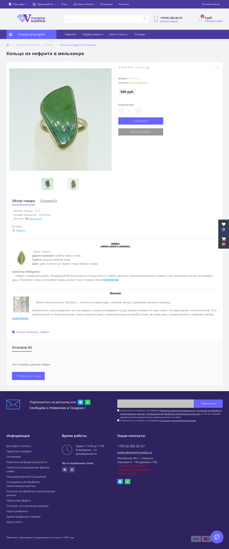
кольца (20, 332)
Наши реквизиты (17, 511)
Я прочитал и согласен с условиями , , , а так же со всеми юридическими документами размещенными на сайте (171, 414)
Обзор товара (23, 201)
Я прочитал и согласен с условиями (158, 420)
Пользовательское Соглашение (26, 476)
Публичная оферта (18, 500)
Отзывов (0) (48, 201)
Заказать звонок (169, 21)
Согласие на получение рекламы (27, 506)
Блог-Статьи (119, 34)
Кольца (50, 44)
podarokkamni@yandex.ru (134, 452)
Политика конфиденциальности (26, 462)
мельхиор (32, 332)
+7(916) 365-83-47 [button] (131, 446)
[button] (44, 4)
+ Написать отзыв (28, 376)
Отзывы (139, 34)
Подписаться (208, 403)
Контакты (124, 4)
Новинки (70, 34)
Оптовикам (106, 4)
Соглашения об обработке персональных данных (173, 413)
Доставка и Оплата (84, 4)
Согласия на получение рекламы (178, 420)
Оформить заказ (214, 20)
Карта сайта (14, 522)
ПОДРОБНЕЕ (110, 279)
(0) (147, 67)
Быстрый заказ (141, 132)
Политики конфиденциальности (178, 410)
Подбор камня (93, 34)
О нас (64, 4)
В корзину (141, 121)
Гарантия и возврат (19, 451)
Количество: (126, 104)
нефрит (45, 332)
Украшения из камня (27, 44)
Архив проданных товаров (23, 516)
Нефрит (21, 230)
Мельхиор (35, 218)
